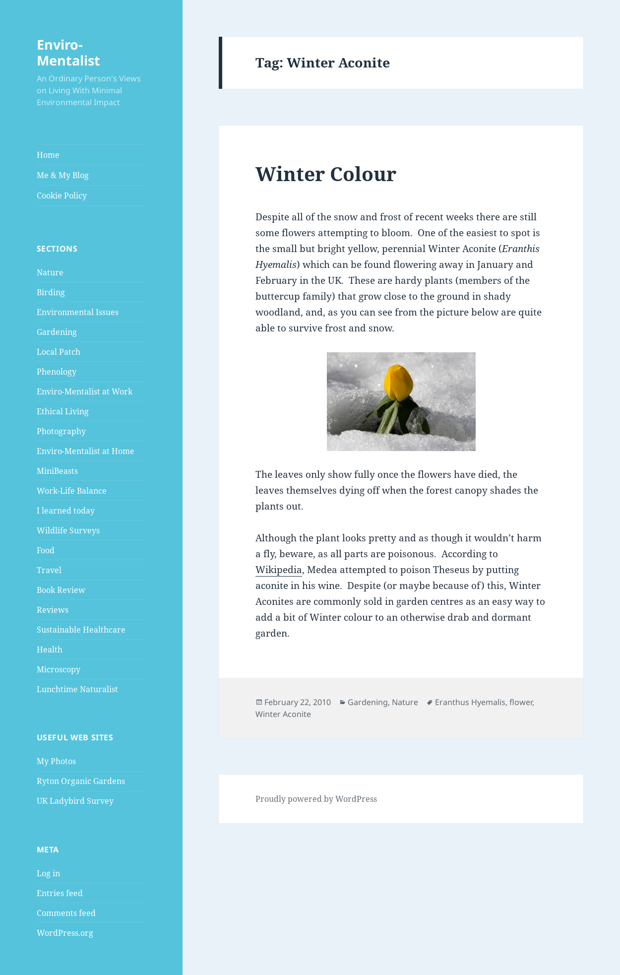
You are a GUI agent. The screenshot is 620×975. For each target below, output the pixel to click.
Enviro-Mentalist (68, 52)
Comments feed (66, 913)
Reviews (52, 609)
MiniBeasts (57, 470)
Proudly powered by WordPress (316, 798)
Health (49, 649)
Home (48, 154)
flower (520, 702)
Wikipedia (278, 569)
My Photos (56, 761)
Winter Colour (325, 173)
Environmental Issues (78, 312)
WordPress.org (65, 932)
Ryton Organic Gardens (81, 781)
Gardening (57, 331)
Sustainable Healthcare (81, 629)
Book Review (61, 590)
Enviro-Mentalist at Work (84, 391)
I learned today (66, 510)
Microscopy (58, 669)
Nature (50, 272)
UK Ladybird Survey (75, 800)
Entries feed (60, 893)
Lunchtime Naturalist (77, 689)
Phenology (56, 371)
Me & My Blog (63, 175)
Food (46, 550)
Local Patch (58, 351)
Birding (51, 292)
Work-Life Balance (72, 490)
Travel (49, 570)
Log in (48, 873)
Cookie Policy (62, 195)
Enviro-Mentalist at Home (85, 451)
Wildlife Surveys (68, 530)
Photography (61, 431)
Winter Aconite (283, 714)
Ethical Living (63, 411)
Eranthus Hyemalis (470, 702)
